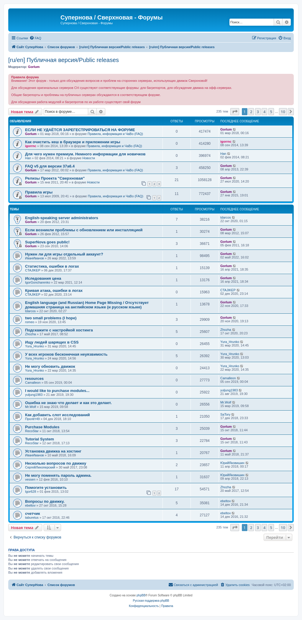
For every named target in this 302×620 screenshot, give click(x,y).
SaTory (225, 414)
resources (34, 378)
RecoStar (32, 431)
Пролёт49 (32, 419)
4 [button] (264, 111)
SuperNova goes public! (47, 242)
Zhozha (30, 334)
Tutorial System (39, 439)
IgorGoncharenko (37, 282)
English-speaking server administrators (61, 218)
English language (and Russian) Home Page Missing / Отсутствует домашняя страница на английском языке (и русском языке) (87, 304)
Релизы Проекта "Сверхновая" (55, 178)
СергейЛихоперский (40, 467)
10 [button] (283, 111)
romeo (29, 322)
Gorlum (34, 67)
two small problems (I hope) (50, 318)
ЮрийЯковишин (232, 463)
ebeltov (30, 505)
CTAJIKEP (32, 270)
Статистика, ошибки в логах (52, 266)
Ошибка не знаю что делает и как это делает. (68, 403)
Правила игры (38, 192)
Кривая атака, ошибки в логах (54, 290)
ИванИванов (34, 258)
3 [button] (258, 111)
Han (28, 158)
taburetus (32, 517)
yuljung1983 (33, 394)
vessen (30, 479)
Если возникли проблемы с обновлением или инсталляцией (83, 230)
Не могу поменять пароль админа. (58, 475)
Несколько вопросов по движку (55, 463)
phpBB (141, 595)
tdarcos (225, 217)
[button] (234, 111)
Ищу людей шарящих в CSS (52, 342)
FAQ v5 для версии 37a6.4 (50, 166)
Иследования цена (43, 278)
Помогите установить (46, 487)
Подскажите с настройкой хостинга (59, 330)
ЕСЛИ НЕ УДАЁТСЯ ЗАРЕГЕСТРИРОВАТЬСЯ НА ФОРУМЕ (80, 130)
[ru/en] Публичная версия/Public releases (63, 60)
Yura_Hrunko (34, 346)
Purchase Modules (42, 427)
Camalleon (33, 382)
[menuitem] (35, 38)
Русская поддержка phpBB (151, 600)
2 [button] (251, 111)
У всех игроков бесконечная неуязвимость (66, 354)
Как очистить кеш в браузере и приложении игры (72, 142)
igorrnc (30, 146)
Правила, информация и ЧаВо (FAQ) (115, 134)
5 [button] (271, 111)
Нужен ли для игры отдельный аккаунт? (64, 254)
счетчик (32, 513)
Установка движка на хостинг (53, 451)
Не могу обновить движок (50, 366)
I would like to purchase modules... (57, 390)
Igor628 (30, 491)
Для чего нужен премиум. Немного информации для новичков (85, 154)
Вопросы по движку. (45, 501)
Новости (88, 158)
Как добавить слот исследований (57, 415)
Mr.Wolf (30, 407)
